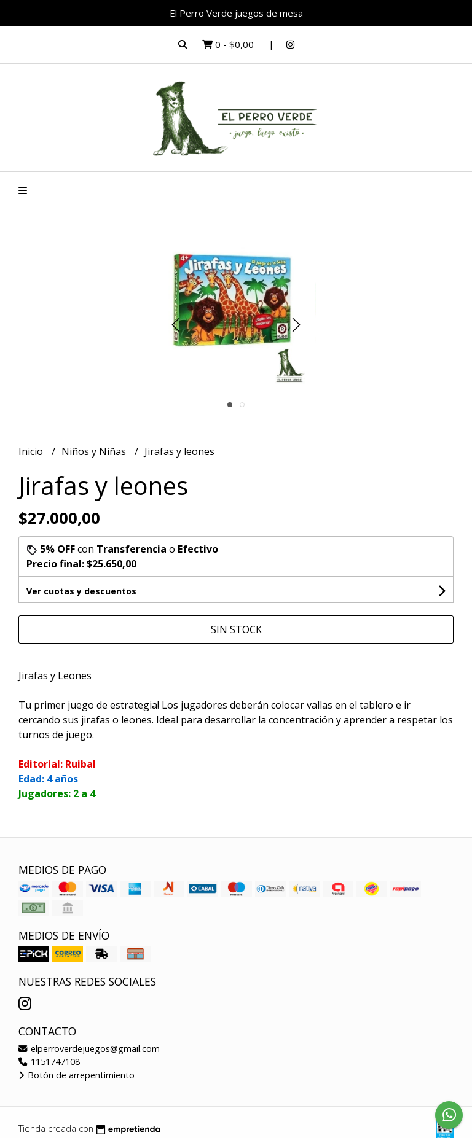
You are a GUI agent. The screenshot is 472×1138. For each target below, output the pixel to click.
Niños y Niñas (94, 451)
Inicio (31, 451)
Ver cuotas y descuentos (81, 591)
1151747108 (49, 1061)
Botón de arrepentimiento (76, 1075)
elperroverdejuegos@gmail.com (89, 1048)
